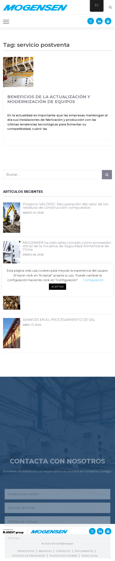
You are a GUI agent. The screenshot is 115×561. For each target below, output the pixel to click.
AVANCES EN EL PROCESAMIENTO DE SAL (59, 320)
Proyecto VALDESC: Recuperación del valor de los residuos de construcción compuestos (65, 206)
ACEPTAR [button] (57, 286)
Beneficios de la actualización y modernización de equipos (48, 99)
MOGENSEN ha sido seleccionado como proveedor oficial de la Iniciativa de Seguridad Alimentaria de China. (67, 246)
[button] (5, 21)
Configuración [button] (93, 280)
